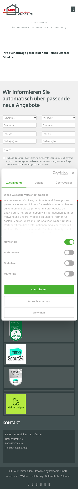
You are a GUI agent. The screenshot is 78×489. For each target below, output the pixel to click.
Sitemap (65, 476)
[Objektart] (59, 117)
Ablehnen (39, 312)
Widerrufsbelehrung (31, 476)
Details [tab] (39, 182)
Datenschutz (52, 476)
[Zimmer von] (20, 125)
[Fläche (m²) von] (20, 141)
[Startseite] (18, 10)
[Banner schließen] (73, 173)
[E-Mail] (39, 150)
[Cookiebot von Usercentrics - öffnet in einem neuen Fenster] (53, 173)
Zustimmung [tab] (14, 182)
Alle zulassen (39, 289)
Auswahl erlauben (39, 301)
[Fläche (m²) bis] (59, 141)
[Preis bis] (59, 133)
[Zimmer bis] (59, 125)
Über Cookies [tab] (64, 182)
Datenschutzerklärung (28, 157)
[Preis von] (20, 133)
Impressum (12, 476)
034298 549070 (39, 22)
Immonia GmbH (58, 471)
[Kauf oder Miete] (20, 117)
